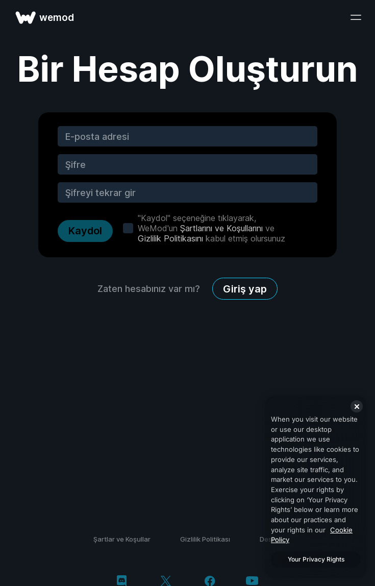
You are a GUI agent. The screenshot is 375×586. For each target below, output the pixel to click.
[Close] (357, 406)
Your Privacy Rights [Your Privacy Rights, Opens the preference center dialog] (316, 559)
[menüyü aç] (355, 17)
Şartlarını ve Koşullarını (221, 228)
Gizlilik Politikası (205, 539)
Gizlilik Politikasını (170, 238)
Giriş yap (245, 289)
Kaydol (85, 231)
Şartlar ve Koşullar (122, 539)
